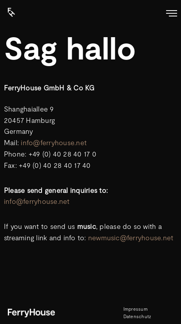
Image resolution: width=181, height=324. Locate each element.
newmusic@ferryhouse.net (131, 237)
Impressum (135, 308)
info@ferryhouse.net (54, 142)
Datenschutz (137, 316)
